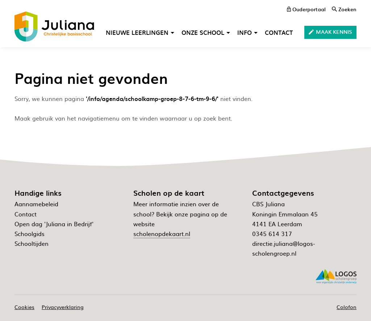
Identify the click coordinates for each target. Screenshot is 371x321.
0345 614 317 (272, 233)
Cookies (24, 306)
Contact (25, 214)
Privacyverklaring (63, 306)
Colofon (347, 306)
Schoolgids (29, 233)
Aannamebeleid (36, 203)
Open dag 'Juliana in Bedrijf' (53, 223)
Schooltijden (31, 243)
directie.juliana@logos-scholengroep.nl (283, 248)
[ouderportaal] (306, 9)
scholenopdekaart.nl (161, 233)
